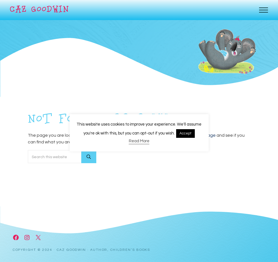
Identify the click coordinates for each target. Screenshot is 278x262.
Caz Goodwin (39, 10)
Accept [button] (185, 133)
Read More (139, 141)
